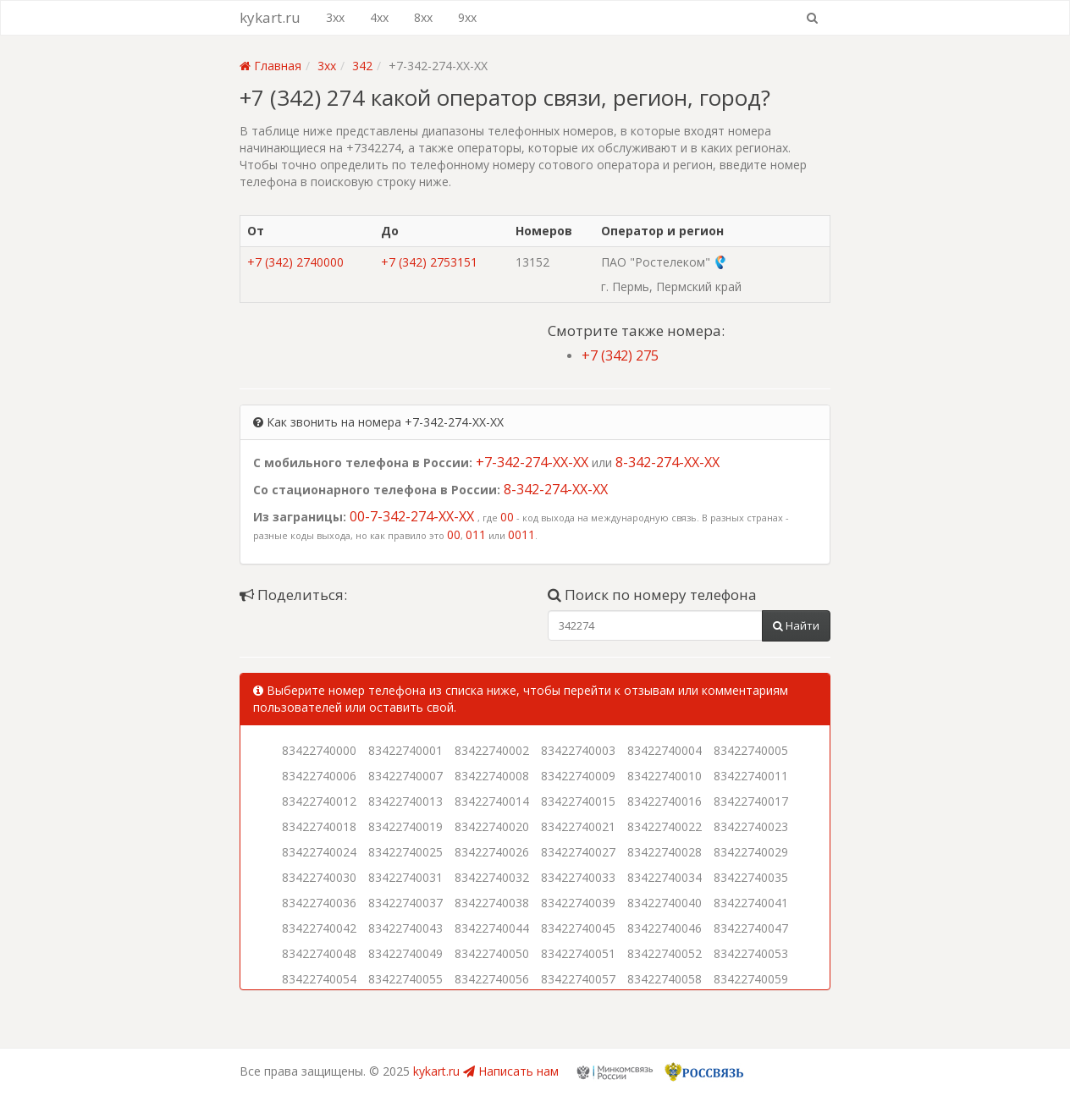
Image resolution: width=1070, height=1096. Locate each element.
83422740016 (664, 801)
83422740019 (405, 826)
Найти (796, 625)
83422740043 (405, 928)
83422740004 (664, 750)
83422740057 (578, 979)
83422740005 (751, 750)
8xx (423, 17)
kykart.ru (270, 17)
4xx (379, 17)
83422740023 (751, 826)
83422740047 (751, 928)
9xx (467, 17)
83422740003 (578, 750)
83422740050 (492, 953)
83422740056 (492, 979)
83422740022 (664, 826)
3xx (335, 17)
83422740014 (492, 801)
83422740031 (405, 877)
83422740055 (405, 979)
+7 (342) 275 (620, 355)
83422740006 (319, 776)
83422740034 (664, 877)
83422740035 (751, 877)
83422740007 (405, 776)
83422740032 (492, 877)
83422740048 (319, 953)
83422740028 (664, 852)
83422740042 (319, 928)
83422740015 (578, 801)
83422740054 (319, 979)
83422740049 (405, 953)
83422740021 (578, 826)
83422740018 (319, 826)
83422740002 (492, 750)
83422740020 (492, 826)
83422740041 (751, 903)
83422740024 (319, 852)
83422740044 (492, 928)
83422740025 (405, 852)
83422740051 (578, 953)
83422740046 (664, 928)
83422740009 (578, 776)
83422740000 (319, 750)
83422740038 (492, 903)
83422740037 (405, 903)
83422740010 (664, 776)
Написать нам (511, 1071)
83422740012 (319, 801)
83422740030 (319, 877)
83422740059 (751, 979)
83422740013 (405, 801)
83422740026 (492, 852)
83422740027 (578, 852)
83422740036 (319, 903)
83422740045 (578, 928)
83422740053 (751, 953)
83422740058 (664, 979)
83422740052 (664, 953)
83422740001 (405, 750)
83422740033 (578, 877)
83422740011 (751, 776)
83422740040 (664, 903)
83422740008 (492, 776)
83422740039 (578, 903)
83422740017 (751, 801)
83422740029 (751, 852)
